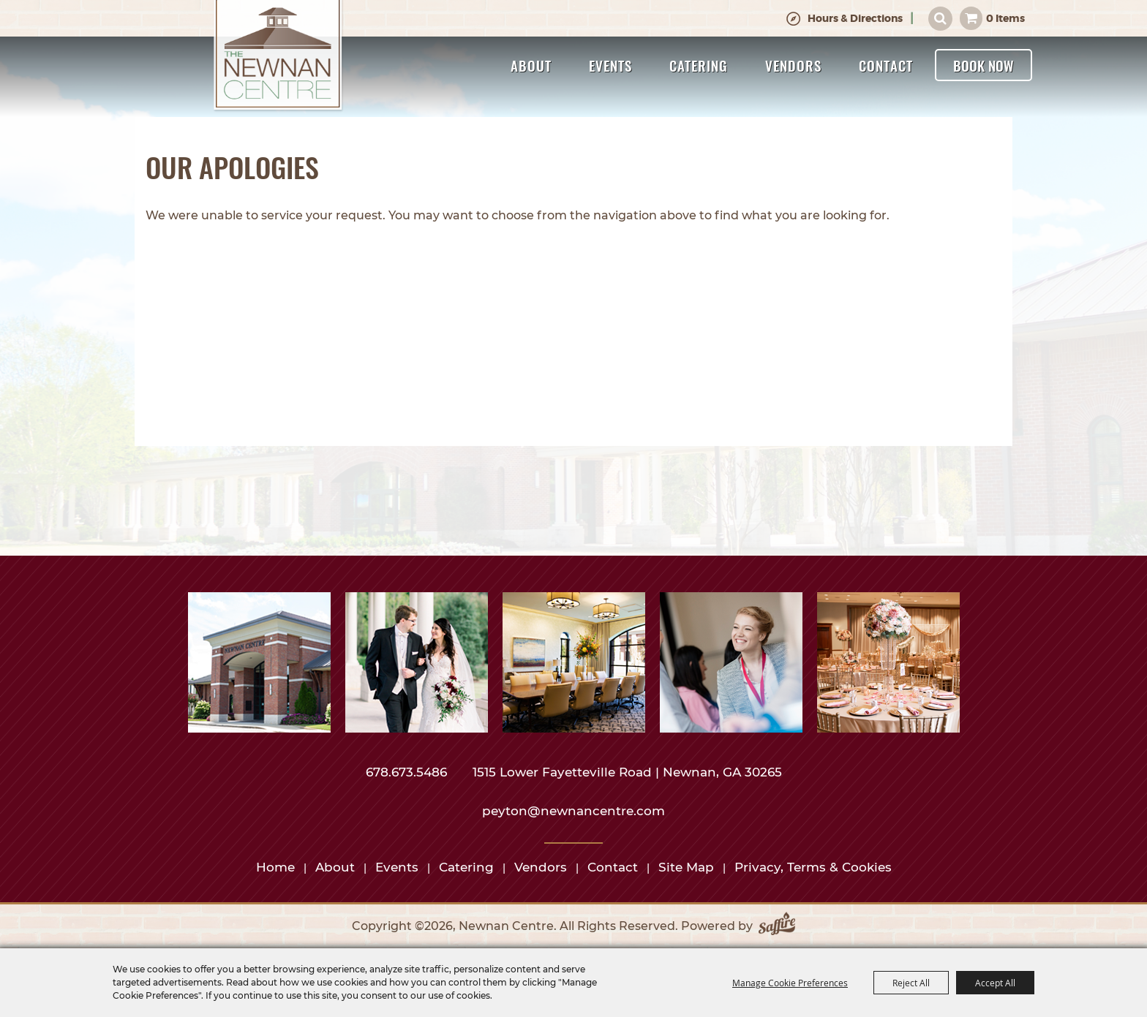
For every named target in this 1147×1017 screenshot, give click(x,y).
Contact (886, 65)
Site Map (686, 867)
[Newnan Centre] (278, 56)
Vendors (793, 65)
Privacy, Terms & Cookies (813, 867)
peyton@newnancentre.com (573, 811)
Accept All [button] (995, 982)
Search (940, 19)
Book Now (983, 65)
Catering (698, 65)
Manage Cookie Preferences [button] (790, 982)
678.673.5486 (408, 772)
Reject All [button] (911, 982)
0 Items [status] (1005, 18)
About (531, 65)
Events (610, 65)
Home (275, 867)
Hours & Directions (855, 18)
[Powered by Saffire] (777, 926)
